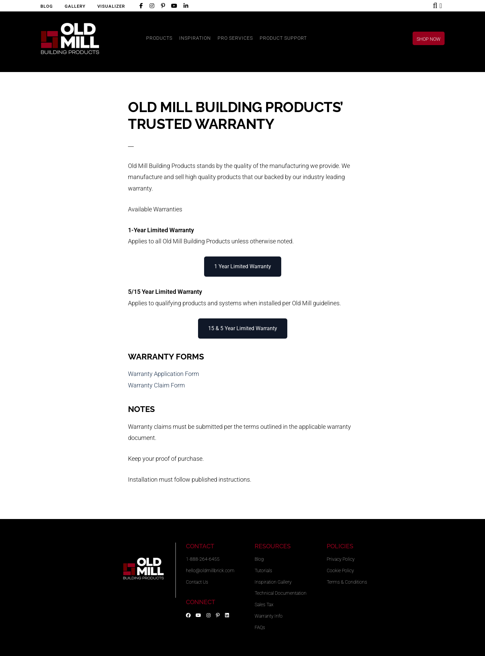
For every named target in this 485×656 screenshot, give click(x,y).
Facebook (140, 7)
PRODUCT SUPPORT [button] (283, 38)
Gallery (75, 6)
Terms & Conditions (347, 582)
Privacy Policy (341, 559)
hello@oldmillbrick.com (210, 570)
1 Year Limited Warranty (242, 266)
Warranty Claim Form (156, 385)
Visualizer (111, 6)
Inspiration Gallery (273, 582)
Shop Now (443, 7)
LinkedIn (185, 7)
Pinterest (161, 7)
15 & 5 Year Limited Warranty (242, 328)
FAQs (260, 627)
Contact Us (197, 582)
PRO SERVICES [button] (235, 38)
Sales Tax (264, 604)
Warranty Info (269, 616)
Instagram (151, 7)
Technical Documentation (280, 593)
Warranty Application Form (163, 373)
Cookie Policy (340, 570)
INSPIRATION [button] (195, 38)
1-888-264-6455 (203, 559)
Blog (46, 6)
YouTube (173, 7)
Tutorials (263, 570)
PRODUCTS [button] (159, 38)
